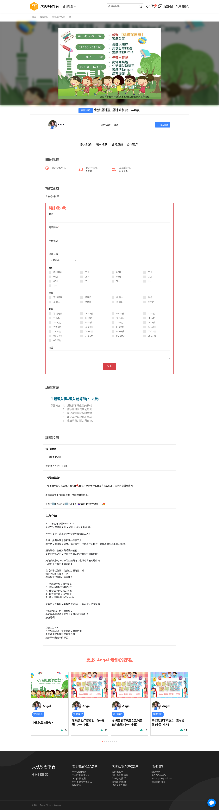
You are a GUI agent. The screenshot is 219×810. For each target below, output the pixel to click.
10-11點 (151, 313)
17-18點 (119, 322)
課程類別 (68, 6)
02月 (118, 272)
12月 (55, 285)
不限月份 (57, 272)
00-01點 (89, 331)
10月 (118, 281)
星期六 (151, 301)
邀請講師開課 (158, 781)
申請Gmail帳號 (79, 771)
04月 (55, 276)
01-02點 (120, 331)
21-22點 (120, 327)
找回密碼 (76, 785)
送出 (109, 366)
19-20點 (57, 327)
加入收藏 (162, 124)
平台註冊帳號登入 (81, 775)
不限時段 (57, 313)
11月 (150, 281)
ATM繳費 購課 (119, 778)
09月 (87, 281)
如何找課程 (117, 771)
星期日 (88, 297)
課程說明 (133, 144)
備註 (51, 347)
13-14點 (120, 318)
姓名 (51, 213)
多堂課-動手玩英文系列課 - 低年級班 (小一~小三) (128, 723)
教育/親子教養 (58, 17)
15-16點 (57, 322)
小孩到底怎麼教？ (42, 723)
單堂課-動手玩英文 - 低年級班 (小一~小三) (88, 723)
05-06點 (120, 336)
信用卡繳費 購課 (120, 775)
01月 (87, 272)
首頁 (34, 17)
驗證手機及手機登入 (82, 781)
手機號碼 (53, 240)
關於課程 (86, 144)
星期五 (119, 301)
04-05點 (89, 336)
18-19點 (151, 322)
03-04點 (57, 336)
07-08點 (57, 340)
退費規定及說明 (119, 785)
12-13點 (88, 318)
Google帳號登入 (80, 778)
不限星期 (57, 297)
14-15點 (151, 318)
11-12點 (56, 318)
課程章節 (117, 144)
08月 (55, 281)
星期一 (119, 297)
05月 (87, 276)
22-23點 (152, 327)
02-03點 (152, 331)
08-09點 (89, 313)
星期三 (56, 301)
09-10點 (120, 313)
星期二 (151, 297)
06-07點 (152, 336)
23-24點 (57, 331)
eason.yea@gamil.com (162, 778)
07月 (150, 276)
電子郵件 (53, 227)
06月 (118, 276)
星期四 (88, 301)
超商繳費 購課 (119, 781)
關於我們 (156, 771)
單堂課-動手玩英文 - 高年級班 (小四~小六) (168, 723)
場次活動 (101, 144)
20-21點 (89, 327)
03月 (150, 272)
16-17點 (88, 322)
